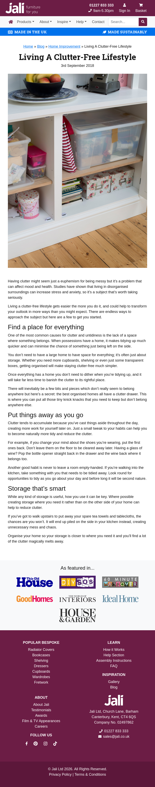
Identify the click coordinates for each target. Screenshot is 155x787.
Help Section (114, 655)
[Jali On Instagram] (48, 744)
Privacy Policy (60, 774)
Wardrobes (41, 677)
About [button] (44, 22)
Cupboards (41, 671)
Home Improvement (64, 46)
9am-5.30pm (101, 8)
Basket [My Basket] (141, 8)
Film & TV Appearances (41, 721)
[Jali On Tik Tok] (55, 744)
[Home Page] (11, 22)
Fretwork (41, 682)
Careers (41, 726)
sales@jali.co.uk (116, 736)
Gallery (113, 682)
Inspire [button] (62, 22)
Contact (98, 22)
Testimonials (41, 710)
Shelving (41, 661)
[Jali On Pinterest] (38, 744)
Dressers (41, 666)
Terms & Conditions (90, 774)
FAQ (113, 666)
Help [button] (80, 22)
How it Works (114, 650)
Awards (41, 715)
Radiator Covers (41, 650)
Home (28, 46)
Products (24, 22)
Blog (40, 46)
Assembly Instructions (113, 661)
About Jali (41, 705)
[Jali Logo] (23, 8)
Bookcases (41, 655)
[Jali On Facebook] (28, 744)
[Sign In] (124, 8)
